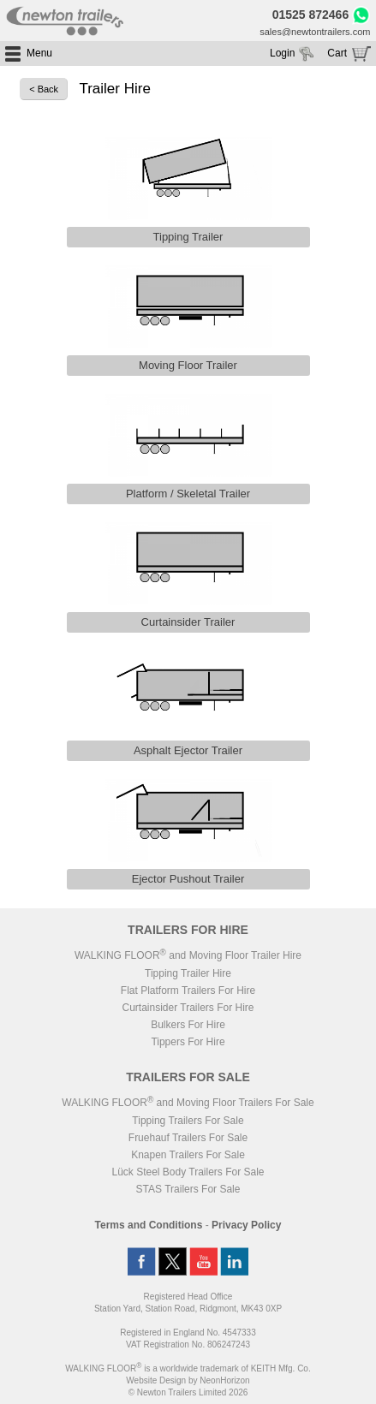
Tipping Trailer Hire (188, 973)
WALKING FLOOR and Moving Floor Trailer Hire (188, 955)
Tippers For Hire (187, 1042)
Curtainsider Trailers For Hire (188, 1008)
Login (282, 53)
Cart (337, 53)
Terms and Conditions (149, 1225)
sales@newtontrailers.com (315, 32)
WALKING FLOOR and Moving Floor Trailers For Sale (187, 1103)
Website (156, 1380)
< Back (43, 89)
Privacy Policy (246, 1225)
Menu (39, 53)
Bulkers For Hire (188, 1025)
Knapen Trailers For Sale (188, 1155)
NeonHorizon (224, 1380)
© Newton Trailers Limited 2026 (188, 1392)
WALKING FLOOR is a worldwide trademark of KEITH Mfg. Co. (187, 1368)
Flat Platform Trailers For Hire (188, 990)
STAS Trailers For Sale (188, 1189)
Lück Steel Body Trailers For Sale (187, 1172)
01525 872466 (310, 14)
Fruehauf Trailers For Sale (188, 1138)
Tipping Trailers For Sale (187, 1121)
